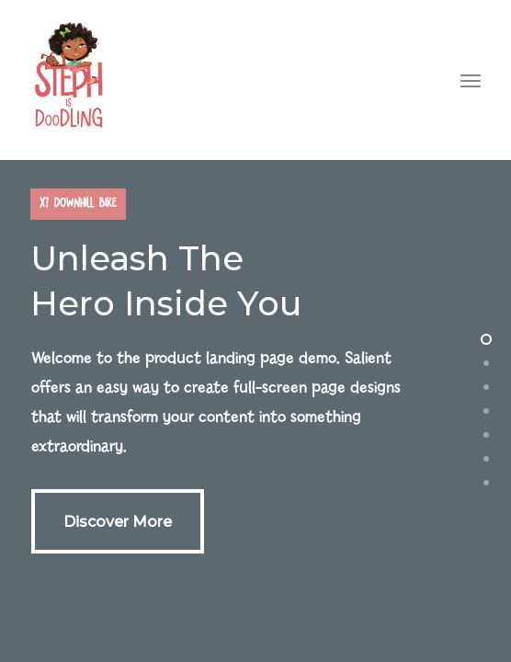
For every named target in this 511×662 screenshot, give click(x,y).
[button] (470, 80)
